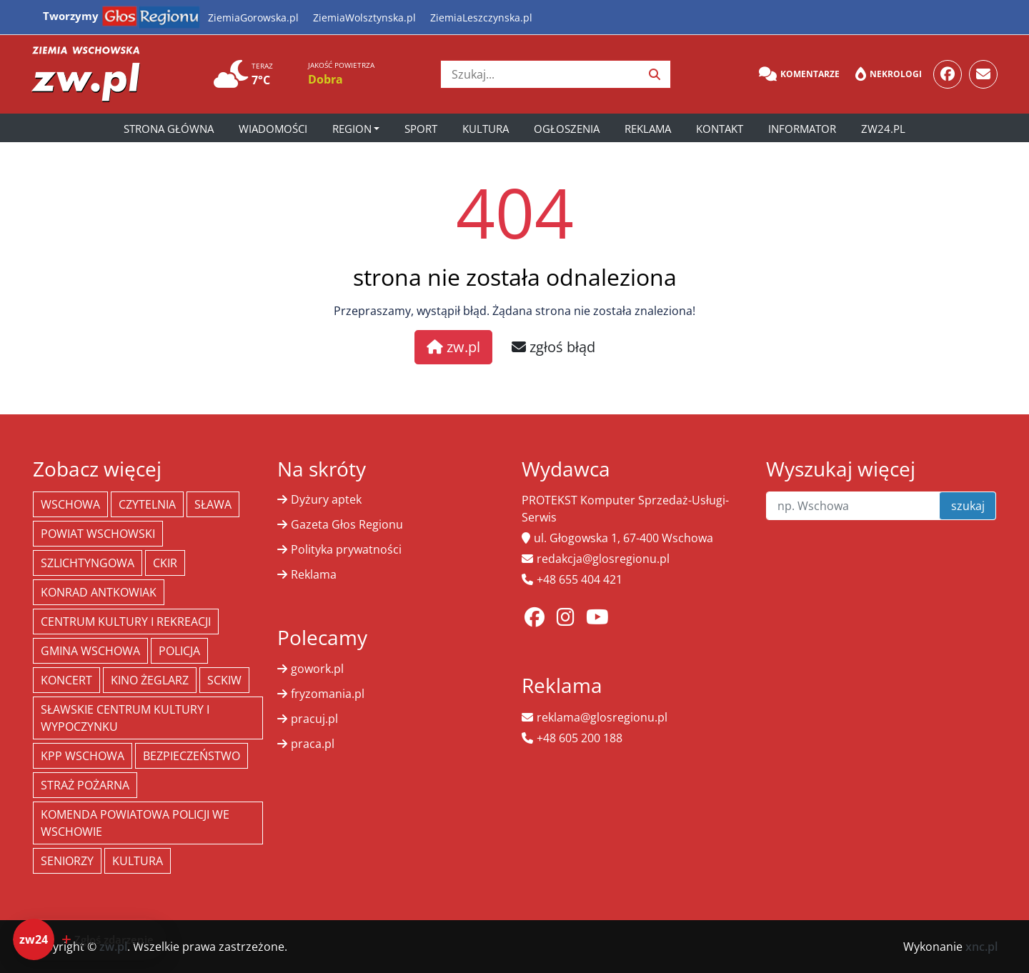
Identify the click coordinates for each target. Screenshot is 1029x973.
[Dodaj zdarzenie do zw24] (89, 939)
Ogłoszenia (567, 128)
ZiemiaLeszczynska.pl (481, 17)
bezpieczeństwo (191, 756)
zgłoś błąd (553, 346)
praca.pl (312, 744)
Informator (802, 128)
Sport (420, 128)
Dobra (325, 79)
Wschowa (70, 504)
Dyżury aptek (326, 499)
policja (179, 651)
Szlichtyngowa (87, 563)
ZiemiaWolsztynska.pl (364, 17)
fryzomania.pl (327, 694)
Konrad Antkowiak (98, 592)
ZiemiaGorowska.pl (253, 17)
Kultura (485, 128)
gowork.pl (317, 669)
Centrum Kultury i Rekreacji (126, 621)
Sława (213, 504)
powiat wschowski (98, 534)
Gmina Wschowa (90, 651)
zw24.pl (883, 128)
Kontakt (719, 128)
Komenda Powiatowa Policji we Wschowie (135, 823)
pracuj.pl (314, 719)
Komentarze (799, 74)
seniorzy (67, 861)
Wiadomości (273, 128)
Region (352, 128)
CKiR (165, 563)
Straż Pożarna (85, 785)
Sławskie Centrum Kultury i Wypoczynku (125, 718)
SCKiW (224, 680)
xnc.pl (981, 946)
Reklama (648, 128)
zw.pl (453, 346)
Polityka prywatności (346, 549)
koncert (66, 680)
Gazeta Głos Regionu (347, 524)
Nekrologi (888, 74)
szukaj (968, 506)
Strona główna (169, 128)
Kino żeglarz (150, 680)
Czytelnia (147, 504)
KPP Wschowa (82, 756)
